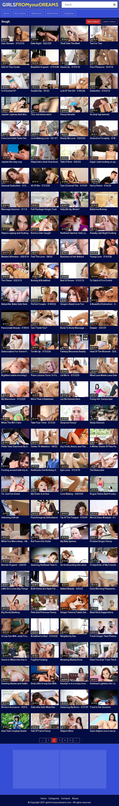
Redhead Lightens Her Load (104, 683)
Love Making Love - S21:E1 (44, 138)
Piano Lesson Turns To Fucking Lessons (45, 375)
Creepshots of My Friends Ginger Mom (104, 565)
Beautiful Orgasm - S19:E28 (45, 67)
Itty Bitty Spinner (68, 541)
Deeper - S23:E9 (98, 328)
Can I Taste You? (39, 328)
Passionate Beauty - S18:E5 (15, 328)
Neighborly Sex (68, 636)
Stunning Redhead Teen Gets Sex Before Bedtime (45, 565)
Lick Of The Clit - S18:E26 (72, 91)
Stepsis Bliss (66, 731)
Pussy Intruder (67, 114)
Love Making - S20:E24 (71, 494)
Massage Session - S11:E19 (15, 209)
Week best (36, 13)
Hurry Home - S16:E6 (100, 185)
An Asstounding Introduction (74, 565)
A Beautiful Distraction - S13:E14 (104, 304)
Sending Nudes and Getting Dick (15, 683)
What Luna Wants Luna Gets (103, 375)
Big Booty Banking (10, 612)
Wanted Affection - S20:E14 (15, 256)
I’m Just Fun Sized (10, 494)
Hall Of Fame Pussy (41, 731)
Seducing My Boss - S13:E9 (74, 707)
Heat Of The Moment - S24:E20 (104, 351)
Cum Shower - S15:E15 (12, 43)
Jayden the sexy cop (11, 162)
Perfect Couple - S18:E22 (43, 304)
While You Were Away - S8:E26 (15, 541)
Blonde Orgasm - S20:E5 (13, 565)
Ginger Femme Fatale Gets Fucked (74, 612)
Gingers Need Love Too (72, 304)
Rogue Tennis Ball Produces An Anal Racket (104, 494)
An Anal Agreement (99, 114)
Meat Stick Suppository (101, 612)
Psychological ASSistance (44, 517)
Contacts (65, 798)
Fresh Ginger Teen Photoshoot (104, 636)
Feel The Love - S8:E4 (41, 256)
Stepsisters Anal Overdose (44, 162)
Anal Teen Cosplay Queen (14, 731)
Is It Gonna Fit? (8, 91)
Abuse (75, 798)
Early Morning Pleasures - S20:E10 (104, 588)
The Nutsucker (97, 470)
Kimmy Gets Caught (41, 233)
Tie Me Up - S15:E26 (41, 351)
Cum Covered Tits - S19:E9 (73, 185)
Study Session (97, 422)
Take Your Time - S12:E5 (43, 422)
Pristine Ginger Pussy (101, 541)
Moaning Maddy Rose (71, 660)
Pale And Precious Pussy (43, 612)
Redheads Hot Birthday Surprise (45, 470)
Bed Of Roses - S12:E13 (72, 280)
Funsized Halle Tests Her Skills (15, 138)
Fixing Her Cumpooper (101, 399)
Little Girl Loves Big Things (14, 588)
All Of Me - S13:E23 (40, 185)
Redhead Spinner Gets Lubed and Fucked (74, 233)
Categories (69, 13)
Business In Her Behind (72, 256)
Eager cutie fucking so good (104, 162)
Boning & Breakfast (40, 280)
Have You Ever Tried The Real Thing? (104, 660)
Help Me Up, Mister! (70, 209)
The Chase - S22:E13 (11, 280)
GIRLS (10, 5)
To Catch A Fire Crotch (101, 280)
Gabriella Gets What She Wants (45, 707)
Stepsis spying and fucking (15, 233)
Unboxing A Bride (10, 517)
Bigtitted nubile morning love (15, 375)
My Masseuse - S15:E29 (13, 399)
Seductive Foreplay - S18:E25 (104, 138)
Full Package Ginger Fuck (44, 209)
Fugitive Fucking (39, 660)
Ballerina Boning (98, 209)
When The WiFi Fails (11, 422)
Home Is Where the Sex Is (14, 660)
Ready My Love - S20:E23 (72, 138)
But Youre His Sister (41, 541)
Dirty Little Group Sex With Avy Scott (45, 683)
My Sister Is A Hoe (40, 494)
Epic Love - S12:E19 (70, 470)
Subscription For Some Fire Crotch (15, 351)
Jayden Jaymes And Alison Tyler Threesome (15, 114)
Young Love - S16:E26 (101, 256)
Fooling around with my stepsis (15, 470)
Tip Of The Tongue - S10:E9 (73, 517)
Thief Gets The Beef (70, 43)
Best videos (20, 13)
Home (6, 13)
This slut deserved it (41, 114)
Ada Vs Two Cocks (10, 67)
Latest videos (109, 21)
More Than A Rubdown (42, 399)
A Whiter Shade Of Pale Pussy (104, 446)
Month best (52, 13)
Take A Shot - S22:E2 (70, 162)
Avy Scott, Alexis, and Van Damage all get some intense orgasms (74, 446)
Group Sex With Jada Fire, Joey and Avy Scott (15, 636)
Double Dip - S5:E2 (40, 91)
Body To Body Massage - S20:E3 (74, 328)
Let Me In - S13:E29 (69, 375)
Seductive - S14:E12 (100, 91)
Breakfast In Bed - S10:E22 (44, 636)
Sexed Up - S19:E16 (70, 67)
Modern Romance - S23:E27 (15, 707)
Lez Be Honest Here (70, 399)
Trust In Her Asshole (100, 707)
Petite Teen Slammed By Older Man (15, 446)
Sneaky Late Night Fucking (103, 233)
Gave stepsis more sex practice (104, 731)
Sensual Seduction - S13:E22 (15, 185)
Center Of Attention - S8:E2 (44, 446)
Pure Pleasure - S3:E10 (101, 67)
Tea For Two (96, 43)
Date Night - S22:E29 (41, 43)
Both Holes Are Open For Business (45, 588)
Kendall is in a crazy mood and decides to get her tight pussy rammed (74, 683)
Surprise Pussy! (68, 422)
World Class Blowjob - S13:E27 (104, 517)
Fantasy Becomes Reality (73, 351)
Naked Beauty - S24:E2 (71, 588)
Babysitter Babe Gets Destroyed (15, 304)
